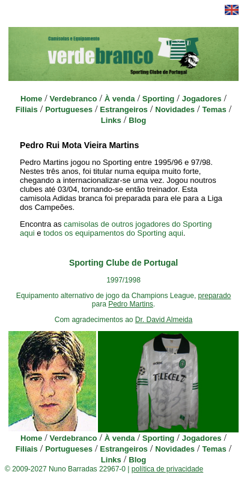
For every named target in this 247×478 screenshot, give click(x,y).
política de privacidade (167, 469)
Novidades (175, 109)
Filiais (27, 109)
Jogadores (202, 98)
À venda (120, 98)
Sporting (158, 98)
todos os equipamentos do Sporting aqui (113, 233)
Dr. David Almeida (163, 319)
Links (111, 120)
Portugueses (69, 109)
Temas (214, 109)
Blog (137, 120)
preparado (214, 295)
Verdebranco (73, 98)
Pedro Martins (130, 304)
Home (31, 98)
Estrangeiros (123, 109)
